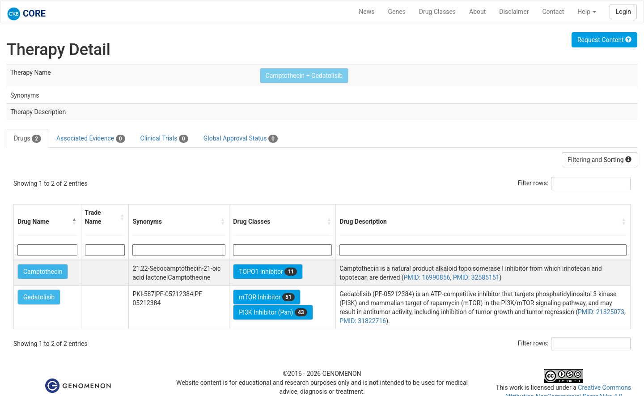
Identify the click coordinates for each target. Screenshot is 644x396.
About (477, 11)
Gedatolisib (39, 297)
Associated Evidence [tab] (90, 139)
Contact (553, 11)
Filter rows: (533, 183)
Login (623, 11)
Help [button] (586, 11)
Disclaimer (514, 11)
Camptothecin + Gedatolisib (304, 75)
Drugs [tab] (27, 139)
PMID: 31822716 (362, 320)
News (366, 11)
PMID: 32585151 (476, 277)
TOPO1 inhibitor (268, 272)
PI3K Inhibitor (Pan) (273, 312)
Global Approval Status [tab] (240, 139)
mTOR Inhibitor (267, 297)
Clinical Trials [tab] (164, 139)
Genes (397, 11)
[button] (74, 221)
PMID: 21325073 (601, 311)
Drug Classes (437, 11)
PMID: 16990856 (427, 277)
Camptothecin (42, 271)
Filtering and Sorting (599, 159)
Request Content (604, 39)
